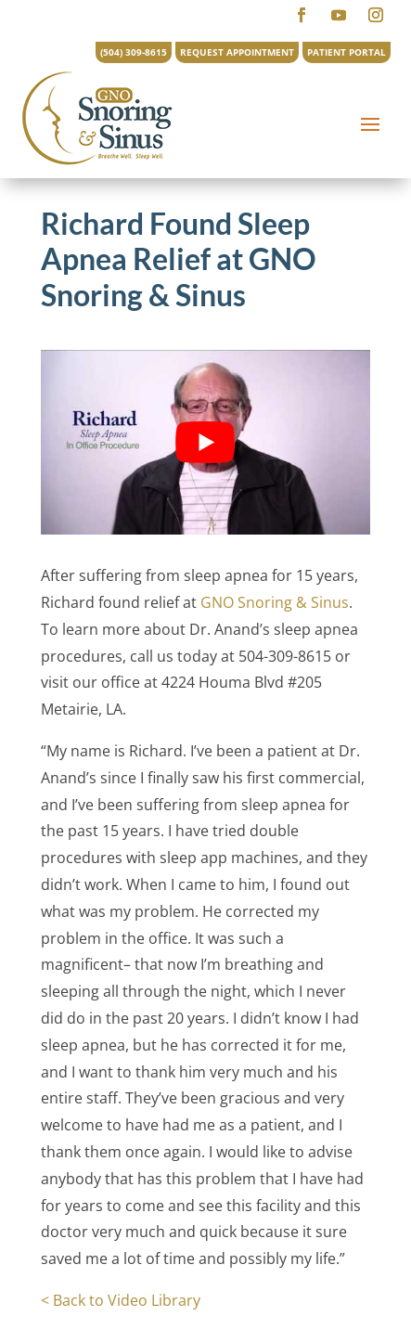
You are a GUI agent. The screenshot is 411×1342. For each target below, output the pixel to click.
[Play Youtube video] (205, 442)
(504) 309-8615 (133, 52)
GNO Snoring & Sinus (274, 602)
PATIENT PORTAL (346, 52)
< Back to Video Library (120, 1300)
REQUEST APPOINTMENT (237, 52)
